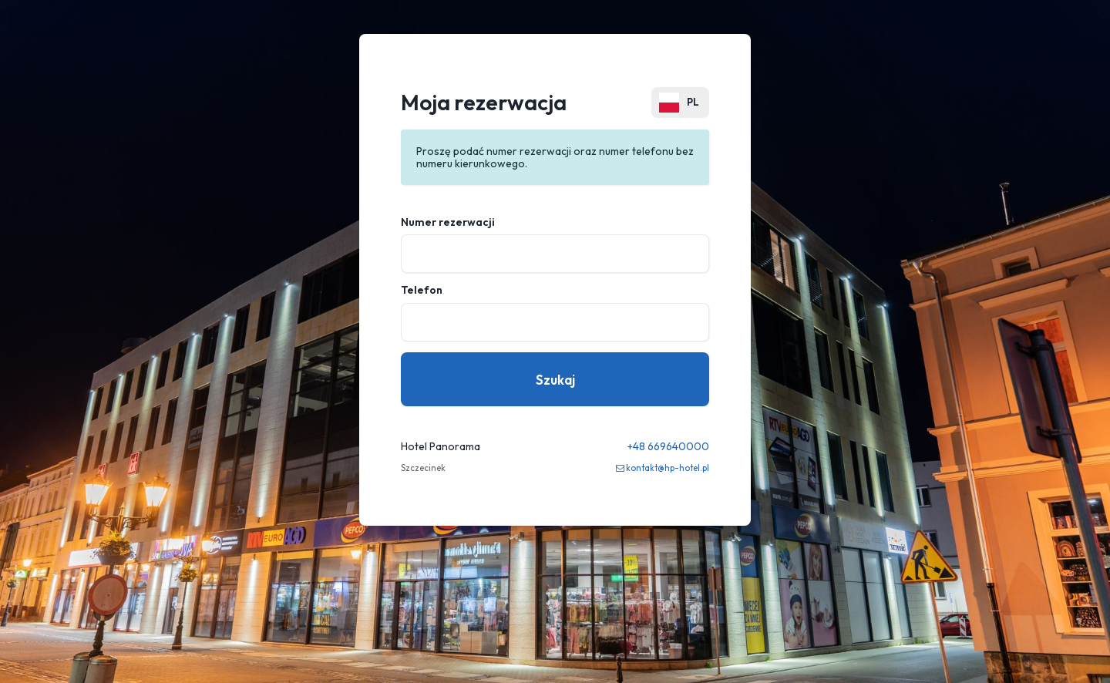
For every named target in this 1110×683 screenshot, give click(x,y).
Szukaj (555, 380)
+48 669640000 (668, 446)
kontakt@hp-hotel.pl (667, 468)
